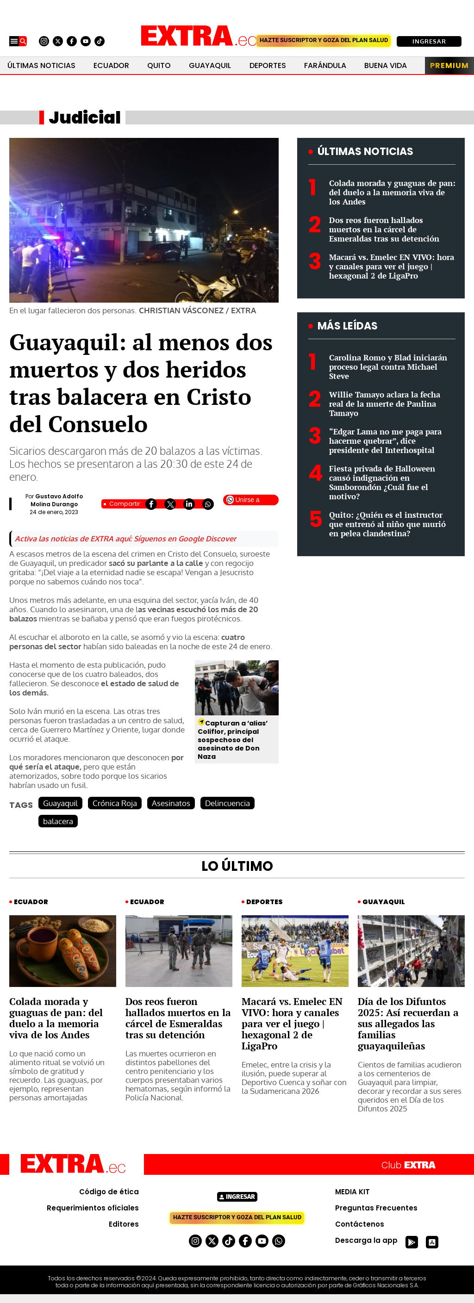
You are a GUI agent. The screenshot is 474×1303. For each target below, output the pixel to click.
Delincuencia (227, 803)
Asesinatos (171, 803)
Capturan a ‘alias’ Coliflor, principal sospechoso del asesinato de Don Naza (233, 740)
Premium (449, 65)
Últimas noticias (41, 65)
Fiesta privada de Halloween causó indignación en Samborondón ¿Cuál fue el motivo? (382, 482)
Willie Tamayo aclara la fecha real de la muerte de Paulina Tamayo (384, 403)
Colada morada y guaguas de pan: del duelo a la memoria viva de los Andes (392, 192)
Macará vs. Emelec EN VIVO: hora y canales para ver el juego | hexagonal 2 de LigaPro (391, 266)
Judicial (85, 117)
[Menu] (14, 41)
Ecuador (111, 65)
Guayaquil (210, 65)
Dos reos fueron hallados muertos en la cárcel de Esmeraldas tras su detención (384, 229)
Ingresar (429, 41)
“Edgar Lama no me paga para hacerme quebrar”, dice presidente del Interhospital (385, 440)
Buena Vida (385, 65)
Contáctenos (359, 1224)
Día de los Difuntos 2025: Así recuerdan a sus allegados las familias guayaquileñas (408, 1023)
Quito (159, 65)
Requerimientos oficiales (93, 1208)
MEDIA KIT (352, 1192)
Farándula (325, 65)
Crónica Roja (115, 803)
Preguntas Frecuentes (376, 1208)
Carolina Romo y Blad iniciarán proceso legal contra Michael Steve (388, 366)
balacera (58, 821)
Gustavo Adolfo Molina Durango (57, 500)
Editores (124, 1224)
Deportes (267, 65)
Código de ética (109, 1192)
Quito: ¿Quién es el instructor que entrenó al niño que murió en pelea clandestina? (387, 524)
